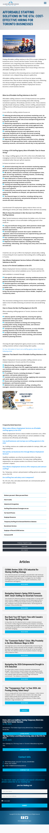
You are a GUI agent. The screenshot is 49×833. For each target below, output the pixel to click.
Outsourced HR (9, 538)
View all (24, 718)
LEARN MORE (24, 742)
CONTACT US (24, 778)
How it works (8, 500)
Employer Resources (10, 519)
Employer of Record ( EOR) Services (15, 533)
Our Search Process (10, 514)
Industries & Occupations (12, 505)
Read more (24, 588)
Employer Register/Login (24, 546)
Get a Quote (24, 554)
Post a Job (24, 550)
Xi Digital (29, 829)
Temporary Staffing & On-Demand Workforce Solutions (21, 524)
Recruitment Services (11, 528)
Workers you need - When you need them (17, 495)
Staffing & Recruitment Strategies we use (17, 510)
